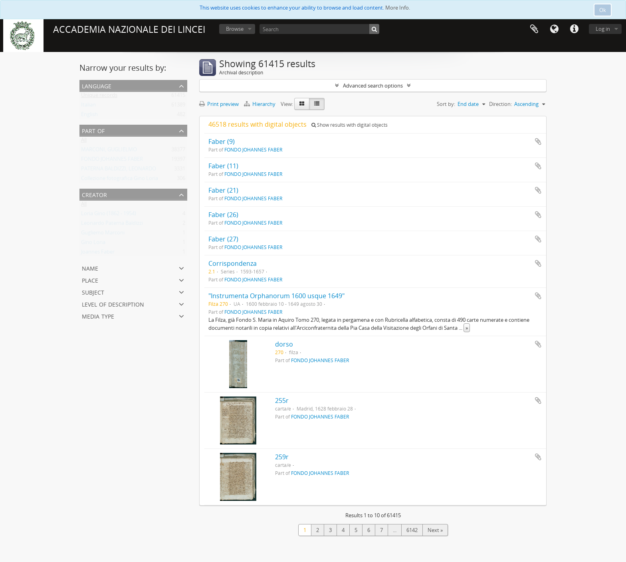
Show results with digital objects (349, 125)
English (89, 116)
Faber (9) (221, 141)
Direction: (500, 104)
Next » (435, 530)
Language (554, 29)
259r (282, 456)
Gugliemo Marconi (103, 234)
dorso (284, 344)
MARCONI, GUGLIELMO (109, 151)
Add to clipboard (538, 141)
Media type (98, 315)
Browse (235, 28)
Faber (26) (223, 214)
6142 (412, 530)
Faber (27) (223, 239)
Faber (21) (223, 190)
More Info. (397, 7)
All (84, 141)
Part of (93, 130)
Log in (603, 28)
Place (90, 279)
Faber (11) (223, 165)
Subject (93, 291)
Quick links (574, 29)
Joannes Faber (98, 253)
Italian (88, 106)
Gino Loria (93, 243)
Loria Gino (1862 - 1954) (108, 215)
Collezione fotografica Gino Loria (119, 179)
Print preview (219, 104)
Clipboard (534, 29)
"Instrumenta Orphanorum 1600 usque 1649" (276, 295)
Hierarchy (260, 104)
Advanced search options (373, 85)
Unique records (99, 96)
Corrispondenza (232, 263)
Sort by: (446, 104)
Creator (94, 194)
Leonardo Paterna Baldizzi (112, 224)
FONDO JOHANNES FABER (112, 160)
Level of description (113, 303)
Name (90, 267)
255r (282, 400)
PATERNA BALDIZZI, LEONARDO (118, 170)
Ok (602, 10)
